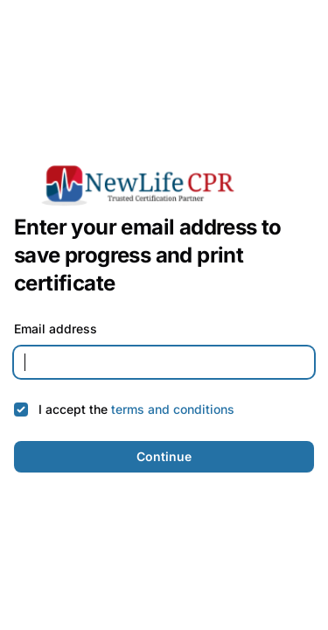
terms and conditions (172, 409)
